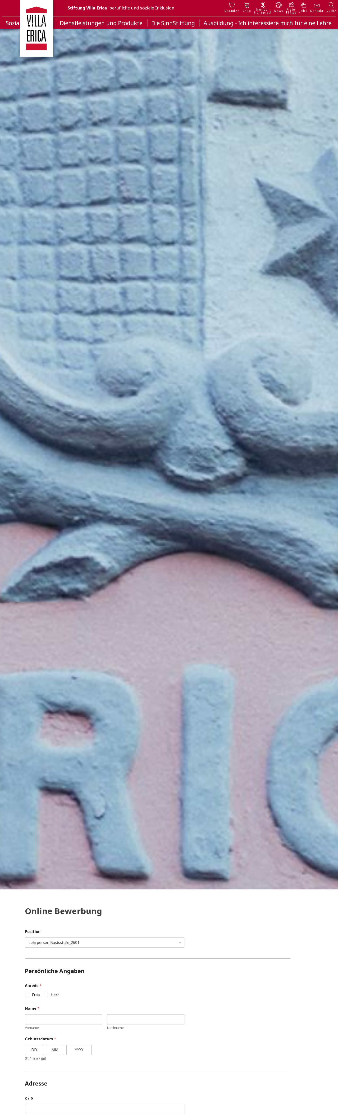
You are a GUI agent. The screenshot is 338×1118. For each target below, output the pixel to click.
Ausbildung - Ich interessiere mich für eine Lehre (268, 23)
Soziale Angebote (28, 23)
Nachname (115, 1028)
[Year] (79, 1050)
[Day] (34, 1050)
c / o (29, 1098)
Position (33, 931)
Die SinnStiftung (173, 23)
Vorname (32, 1028)
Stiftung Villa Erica (87, 8)
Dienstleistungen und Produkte (101, 23)
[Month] (55, 1050)
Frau (36, 994)
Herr (55, 994)
